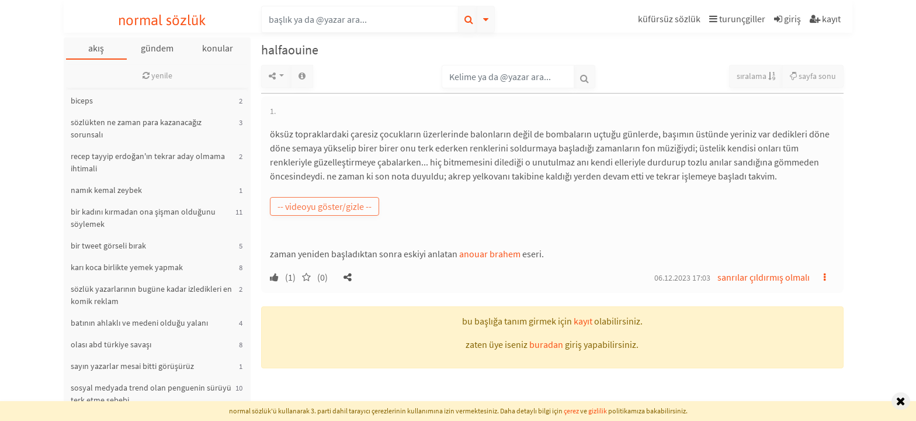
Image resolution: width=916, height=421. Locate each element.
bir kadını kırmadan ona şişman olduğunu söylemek (143, 217)
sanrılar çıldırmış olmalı (763, 277)
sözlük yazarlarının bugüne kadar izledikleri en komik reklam (151, 295)
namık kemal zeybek (106, 190)
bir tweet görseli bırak (108, 245)
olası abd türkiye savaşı (111, 344)
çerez (571, 410)
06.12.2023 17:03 (682, 277)
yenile (157, 75)
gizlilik (597, 410)
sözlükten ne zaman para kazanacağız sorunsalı (136, 128)
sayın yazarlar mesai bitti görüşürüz (132, 366)
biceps (82, 100)
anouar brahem (490, 254)
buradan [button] (546, 344)
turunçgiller (737, 19)
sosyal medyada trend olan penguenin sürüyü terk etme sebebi (151, 393)
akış (96, 48)
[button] (670, 21)
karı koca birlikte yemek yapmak (127, 267)
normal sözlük (162, 20)
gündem (157, 48)
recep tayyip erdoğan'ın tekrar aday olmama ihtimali (148, 162)
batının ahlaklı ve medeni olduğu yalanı (139, 323)
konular (217, 48)
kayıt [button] (583, 321)
